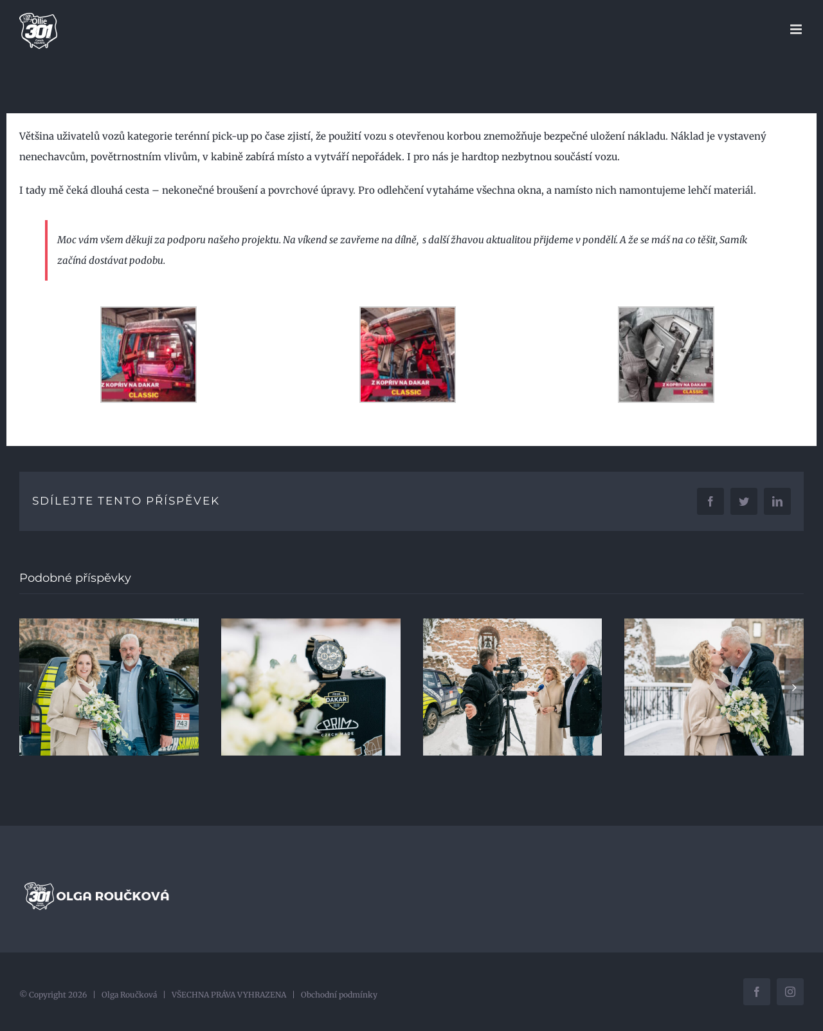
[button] (29, 687)
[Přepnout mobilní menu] (797, 29)
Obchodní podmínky (339, 994)
